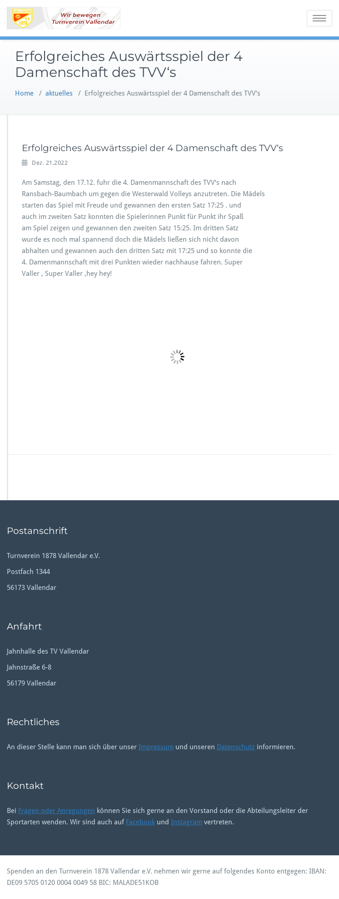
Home (24, 93)
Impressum (156, 747)
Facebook (140, 822)
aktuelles (59, 93)
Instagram (186, 822)
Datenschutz (236, 747)
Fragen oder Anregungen (56, 811)
